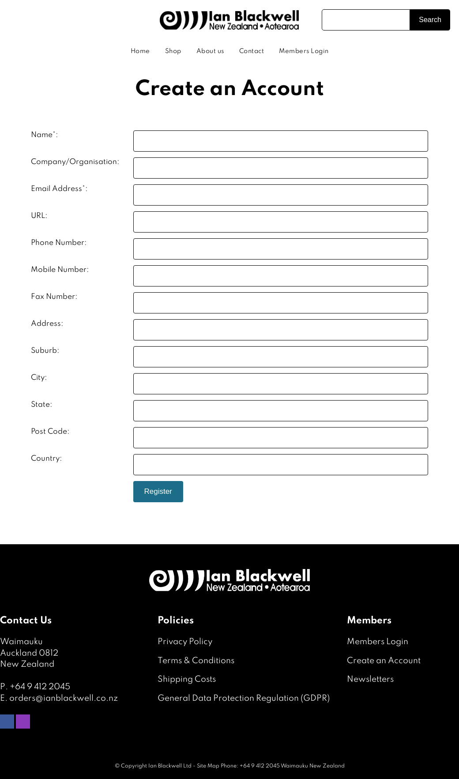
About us (210, 51)
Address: (47, 324)
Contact (251, 51)
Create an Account (384, 661)
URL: (39, 216)
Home (140, 51)
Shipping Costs (187, 679)
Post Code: (50, 431)
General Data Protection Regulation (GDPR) (244, 698)
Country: (46, 458)
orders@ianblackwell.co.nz (63, 698)
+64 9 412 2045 (40, 687)
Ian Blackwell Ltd (170, 766)
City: (39, 378)
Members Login (304, 51)
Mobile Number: (60, 270)
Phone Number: (59, 243)
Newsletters (370, 679)
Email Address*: (59, 189)
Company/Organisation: (75, 162)
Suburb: (45, 351)
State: (42, 405)
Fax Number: (54, 297)
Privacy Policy (185, 642)
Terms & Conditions (196, 661)
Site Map (208, 766)
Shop (173, 51)
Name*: (44, 135)
